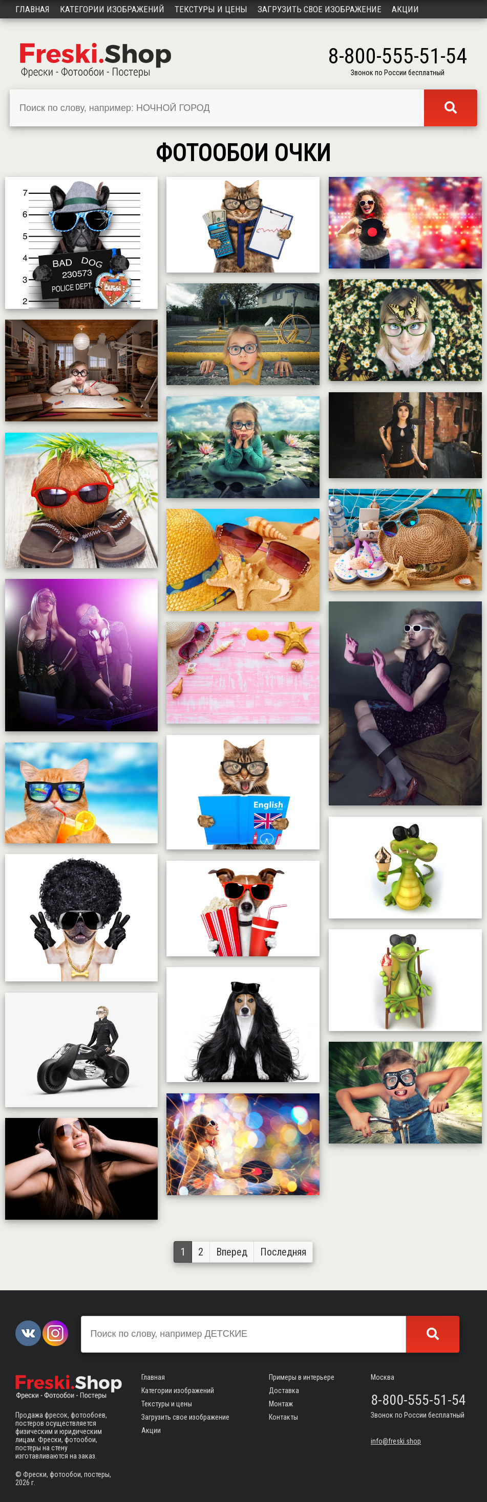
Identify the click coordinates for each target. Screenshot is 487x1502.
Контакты (283, 1417)
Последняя (283, 1252)
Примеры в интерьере (301, 1377)
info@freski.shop (396, 1441)
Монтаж (281, 1404)
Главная (32, 9)
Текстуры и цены (211, 9)
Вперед (231, 1252)
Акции (405, 9)
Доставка (284, 1390)
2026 (22, 1482)
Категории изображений (112, 9)
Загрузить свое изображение (320, 9)
